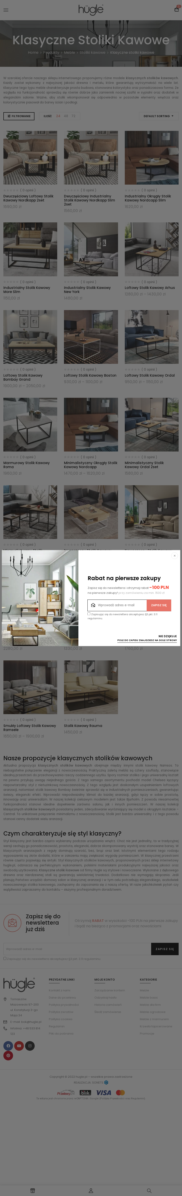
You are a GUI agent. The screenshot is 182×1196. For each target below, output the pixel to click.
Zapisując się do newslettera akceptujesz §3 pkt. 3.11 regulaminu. (122, 616)
